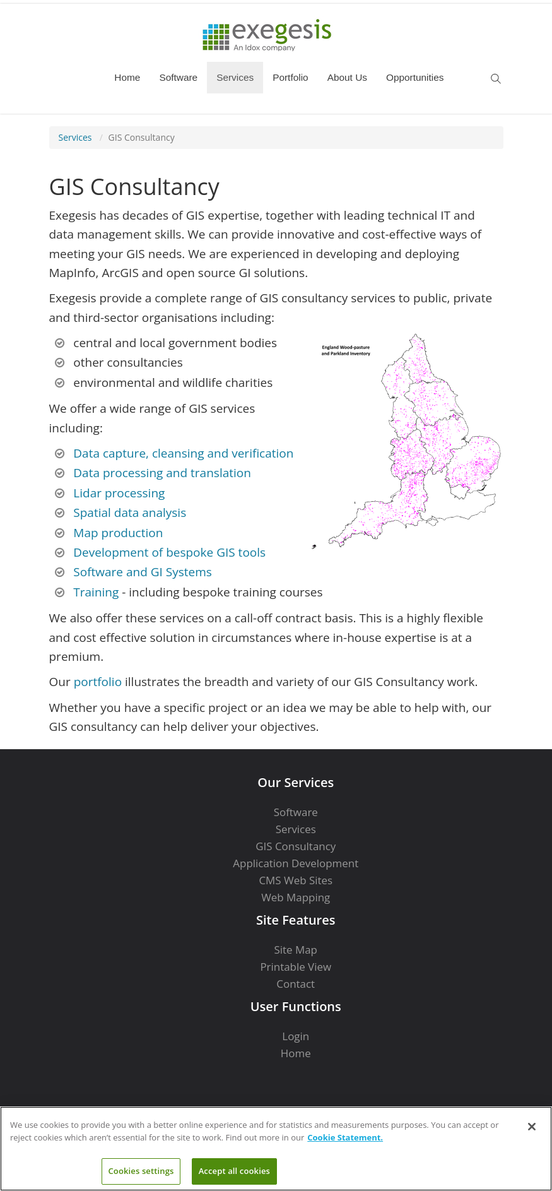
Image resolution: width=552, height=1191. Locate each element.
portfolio (98, 681)
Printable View (295, 966)
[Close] (532, 1127)
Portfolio (290, 77)
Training (96, 592)
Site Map (295, 949)
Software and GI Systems (142, 572)
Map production (118, 532)
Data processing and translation (162, 473)
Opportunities (415, 77)
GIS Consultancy (142, 137)
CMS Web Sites (295, 880)
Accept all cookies (234, 1170)
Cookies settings (141, 1170)
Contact (295, 983)
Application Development (295, 863)
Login (295, 1036)
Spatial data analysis (129, 512)
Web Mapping (295, 897)
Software (178, 77)
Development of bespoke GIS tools (169, 552)
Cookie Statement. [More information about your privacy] (345, 1137)
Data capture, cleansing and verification (183, 453)
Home (127, 77)
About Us (347, 77)
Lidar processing (119, 493)
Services (235, 77)
